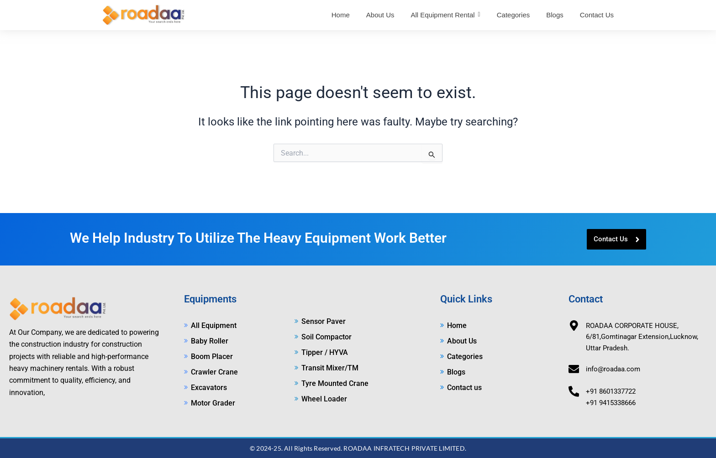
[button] (445, 14)
